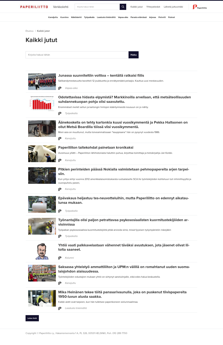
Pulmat (171, 17)
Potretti (162, 17)
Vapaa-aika (123, 17)
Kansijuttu (53, 17)
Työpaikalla (89, 17)
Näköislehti (76, 17)
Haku (134, 54)
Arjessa (152, 17)
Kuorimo (64, 17)
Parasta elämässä (139, 17)
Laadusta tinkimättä (106, 17)
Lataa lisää (32, 318)
